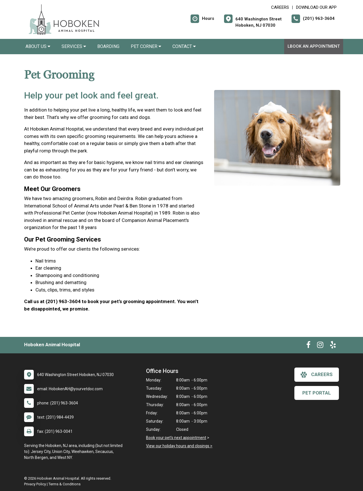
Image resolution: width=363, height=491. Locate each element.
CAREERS (280, 7)
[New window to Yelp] (333, 346)
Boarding (108, 46)
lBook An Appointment (314, 46)
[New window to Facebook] (308, 346)
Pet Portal (316, 393)
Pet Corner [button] (146, 46)
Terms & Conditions (64, 484)
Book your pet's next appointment (176, 437)
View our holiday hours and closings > (179, 446)
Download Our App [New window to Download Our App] (316, 7)
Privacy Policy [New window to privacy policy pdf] (35, 484)
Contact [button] (184, 46)
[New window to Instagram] (320, 346)
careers (317, 375)
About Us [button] (38, 46)
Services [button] (74, 46)
